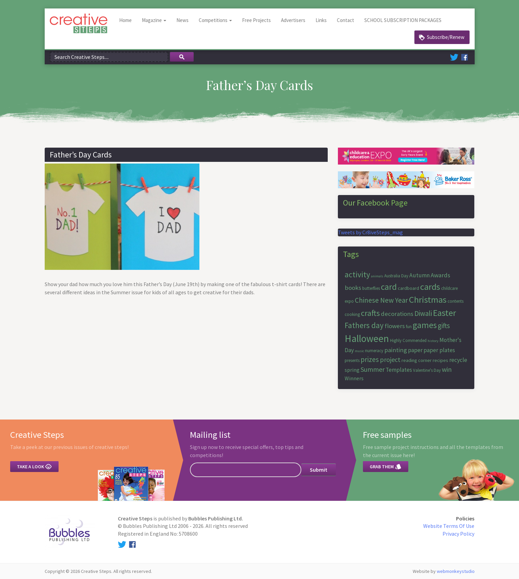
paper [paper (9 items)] (415, 350)
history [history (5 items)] (433, 341)
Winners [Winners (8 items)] (354, 378)
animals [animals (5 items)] (377, 276)
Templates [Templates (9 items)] (399, 369)
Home (125, 20)
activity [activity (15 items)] (357, 274)
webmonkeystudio (456, 571)
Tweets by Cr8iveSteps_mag (370, 232)
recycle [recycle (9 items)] (458, 360)
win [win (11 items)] (447, 369)
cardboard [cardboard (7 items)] (408, 288)
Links (321, 20)
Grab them (386, 466)
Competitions (215, 20)
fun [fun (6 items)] (409, 326)
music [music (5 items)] (359, 351)
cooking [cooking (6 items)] (352, 314)
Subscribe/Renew (445, 37)
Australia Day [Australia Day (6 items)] (396, 276)
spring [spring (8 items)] (352, 369)
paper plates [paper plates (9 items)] (439, 350)
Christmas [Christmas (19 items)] (428, 299)
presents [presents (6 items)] (352, 360)
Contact (345, 20)
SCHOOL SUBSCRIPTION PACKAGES (402, 20)
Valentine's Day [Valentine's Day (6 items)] (427, 370)
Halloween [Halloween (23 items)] (367, 338)
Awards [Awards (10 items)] (440, 275)
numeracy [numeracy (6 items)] (374, 350)
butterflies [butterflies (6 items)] (371, 288)
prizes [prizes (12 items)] (370, 359)
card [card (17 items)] (389, 286)
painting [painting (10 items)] (395, 350)
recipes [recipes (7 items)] (440, 360)
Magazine (154, 20)
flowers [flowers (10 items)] (395, 326)
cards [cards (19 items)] (430, 286)
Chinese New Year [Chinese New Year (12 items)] (381, 300)
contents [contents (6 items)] (455, 301)
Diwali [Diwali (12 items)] (423, 313)
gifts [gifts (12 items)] (444, 325)
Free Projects (256, 20)
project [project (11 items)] (390, 359)
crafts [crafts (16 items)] (370, 313)
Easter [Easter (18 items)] (444, 312)
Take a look (34, 466)
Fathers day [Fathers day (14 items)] (364, 325)
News (182, 20)
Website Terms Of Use (448, 525)
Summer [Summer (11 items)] (373, 369)
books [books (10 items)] (353, 288)
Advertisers (293, 20)
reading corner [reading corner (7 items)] (417, 360)
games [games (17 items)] (425, 325)
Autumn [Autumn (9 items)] (419, 275)
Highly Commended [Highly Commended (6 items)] (408, 340)
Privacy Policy (458, 533)
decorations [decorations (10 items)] (397, 314)
